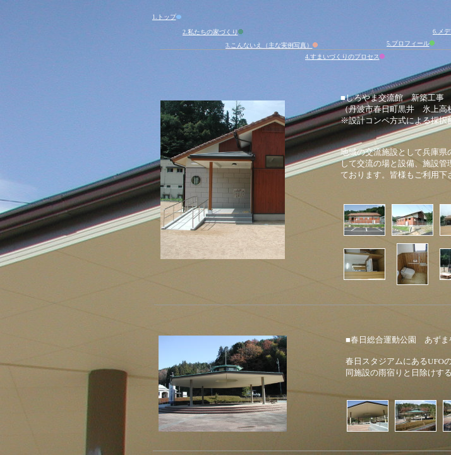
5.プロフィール (411, 43)
